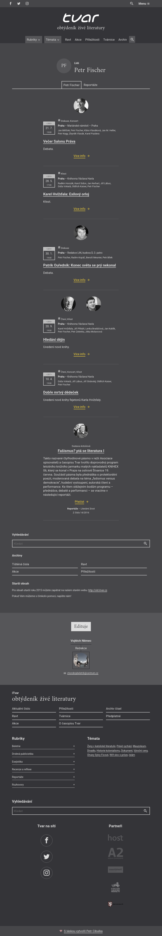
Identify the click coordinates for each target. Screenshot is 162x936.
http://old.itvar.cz (97, 590)
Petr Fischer (71, 85)
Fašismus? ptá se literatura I (81, 451)
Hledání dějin (54, 339)
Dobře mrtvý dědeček (60, 392)
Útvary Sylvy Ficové (97, 754)
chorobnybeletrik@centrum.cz (82, 673)
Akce (78, 39)
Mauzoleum (139, 746)
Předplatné (113, 716)
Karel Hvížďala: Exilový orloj (66, 194)
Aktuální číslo (21, 708)
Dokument (126, 750)
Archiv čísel (113, 708)
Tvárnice (109, 39)
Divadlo (91, 750)
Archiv (122, 39)
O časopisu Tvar (70, 723)
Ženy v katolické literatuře (101, 746)
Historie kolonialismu (108, 750)
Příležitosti (92, 39)
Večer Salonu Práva (59, 141)
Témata (53, 39)
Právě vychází (124, 746)
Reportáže (90, 85)
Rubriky (34, 39)
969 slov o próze (119, 754)
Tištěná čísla (20, 564)
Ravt (68, 39)
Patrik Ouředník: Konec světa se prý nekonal (79, 265)
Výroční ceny (141, 750)
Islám (132, 754)
